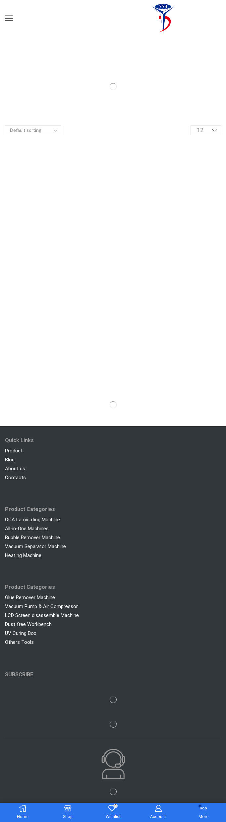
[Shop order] (33, 130)
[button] (9, 18)
